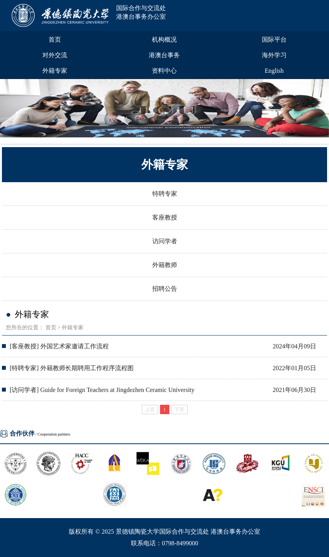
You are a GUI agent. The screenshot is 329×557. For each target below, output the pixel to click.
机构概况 (164, 39)
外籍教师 (164, 265)
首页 (55, 39)
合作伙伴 (22, 433)
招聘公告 (164, 288)
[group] (164, 108)
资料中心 (164, 70)
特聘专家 (164, 193)
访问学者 (164, 241)
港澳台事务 (164, 55)
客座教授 (164, 217)
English (274, 70)
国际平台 (274, 39)
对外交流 (54, 55)
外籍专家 (54, 70)
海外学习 (274, 55)
